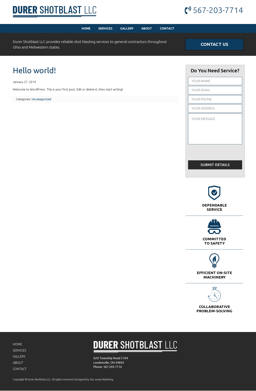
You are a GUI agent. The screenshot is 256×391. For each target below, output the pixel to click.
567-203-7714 (218, 10)
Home (86, 28)
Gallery (127, 28)
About (146, 28)
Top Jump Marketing (102, 379)
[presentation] (215, 153)
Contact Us (214, 44)
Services (105, 28)
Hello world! (35, 70)
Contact (167, 28)
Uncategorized (42, 99)
